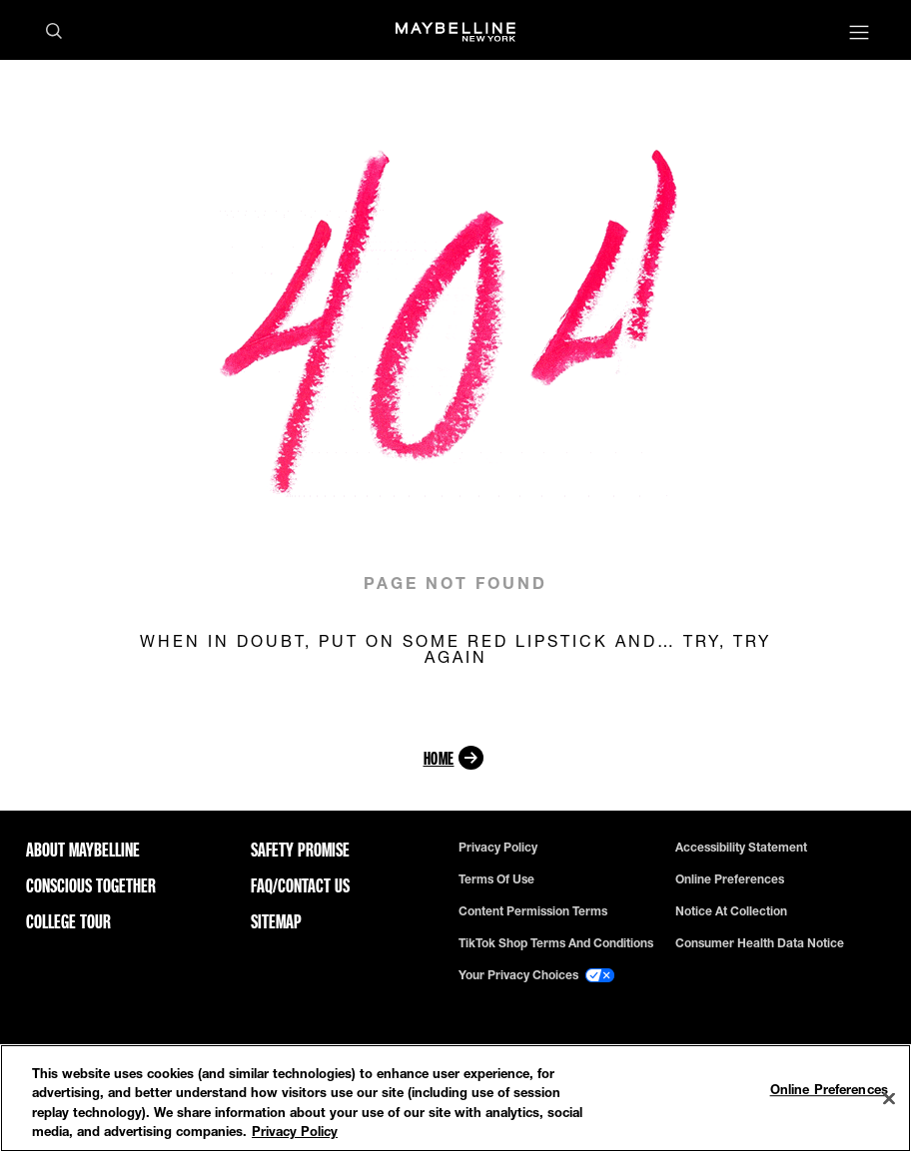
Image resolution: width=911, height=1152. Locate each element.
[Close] (889, 1098)
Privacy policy (497, 848)
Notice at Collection (731, 911)
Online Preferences (729, 879)
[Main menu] (859, 34)
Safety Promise (300, 850)
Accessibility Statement (741, 848)
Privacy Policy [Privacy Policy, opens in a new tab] (295, 1131)
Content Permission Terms (532, 911)
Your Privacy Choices (536, 975)
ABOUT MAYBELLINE (83, 850)
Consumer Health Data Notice (759, 943)
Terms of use (496, 879)
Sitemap (276, 921)
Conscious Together (91, 885)
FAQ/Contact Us (300, 885)
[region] (455, 1098)
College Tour (68, 921)
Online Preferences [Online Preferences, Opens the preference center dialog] (829, 1089)
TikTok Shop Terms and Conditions (555, 943)
